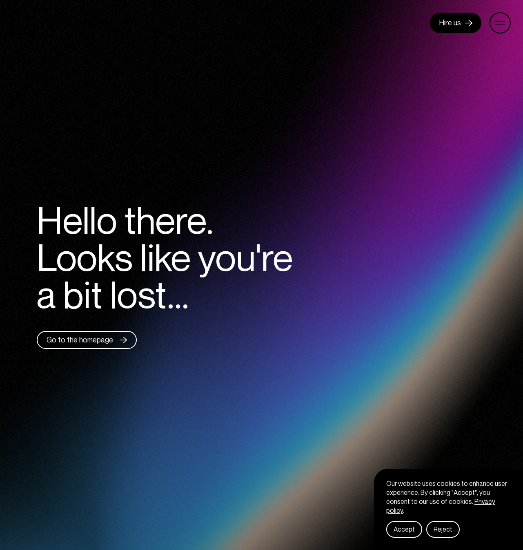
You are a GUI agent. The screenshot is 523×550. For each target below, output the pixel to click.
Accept (404, 534)
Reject (443, 534)
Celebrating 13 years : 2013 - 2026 (89, 22)
